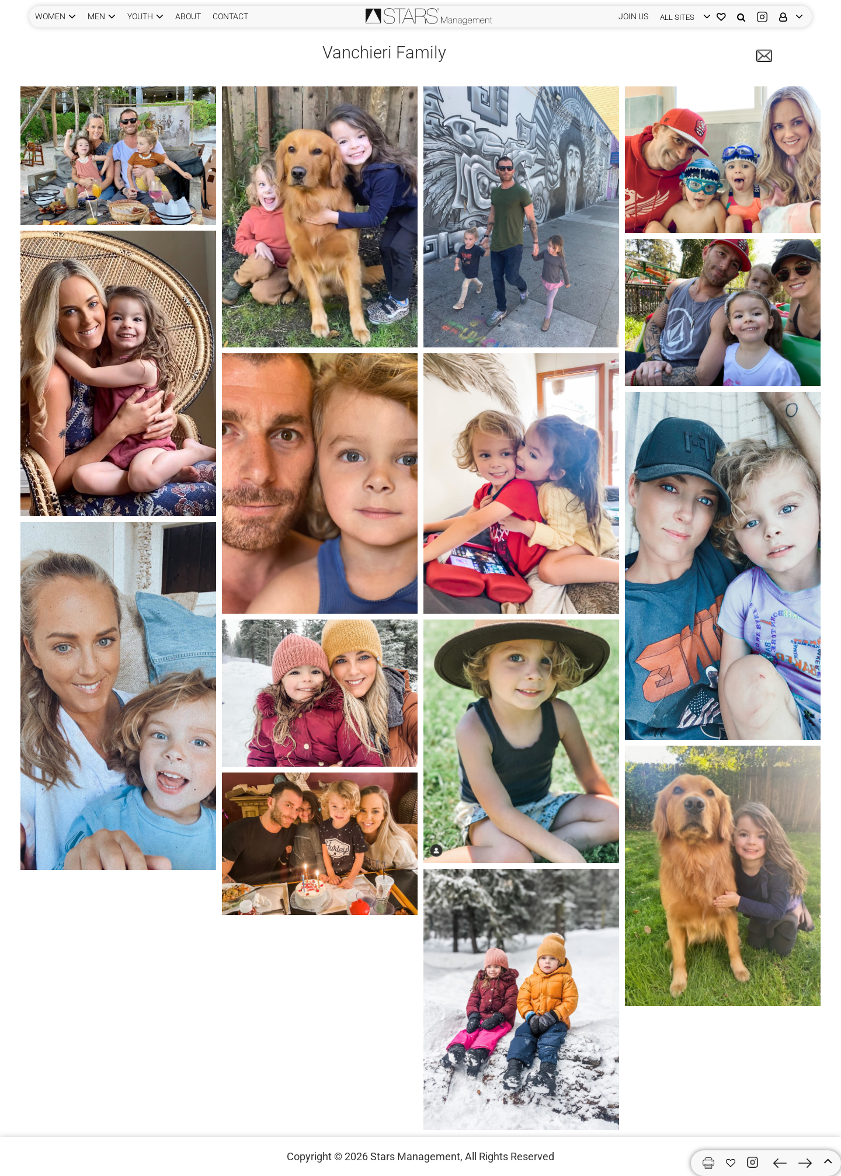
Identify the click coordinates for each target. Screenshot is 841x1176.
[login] (682, 16)
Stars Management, (416, 1156)
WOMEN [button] (50, 16)
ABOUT (188, 16)
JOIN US (633, 16)
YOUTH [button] (140, 16)
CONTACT (230, 16)
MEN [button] (96, 16)
